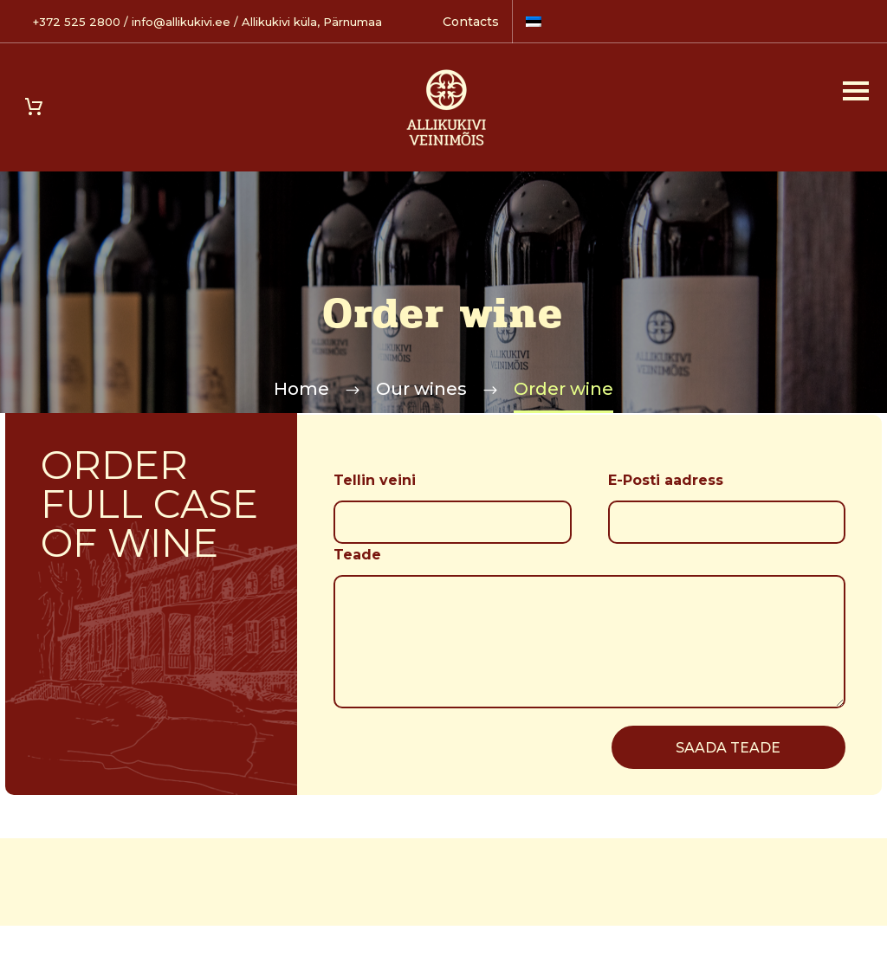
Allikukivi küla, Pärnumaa (312, 22)
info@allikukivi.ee (181, 22)
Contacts (471, 21)
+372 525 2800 (76, 22)
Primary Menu (856, 90)
